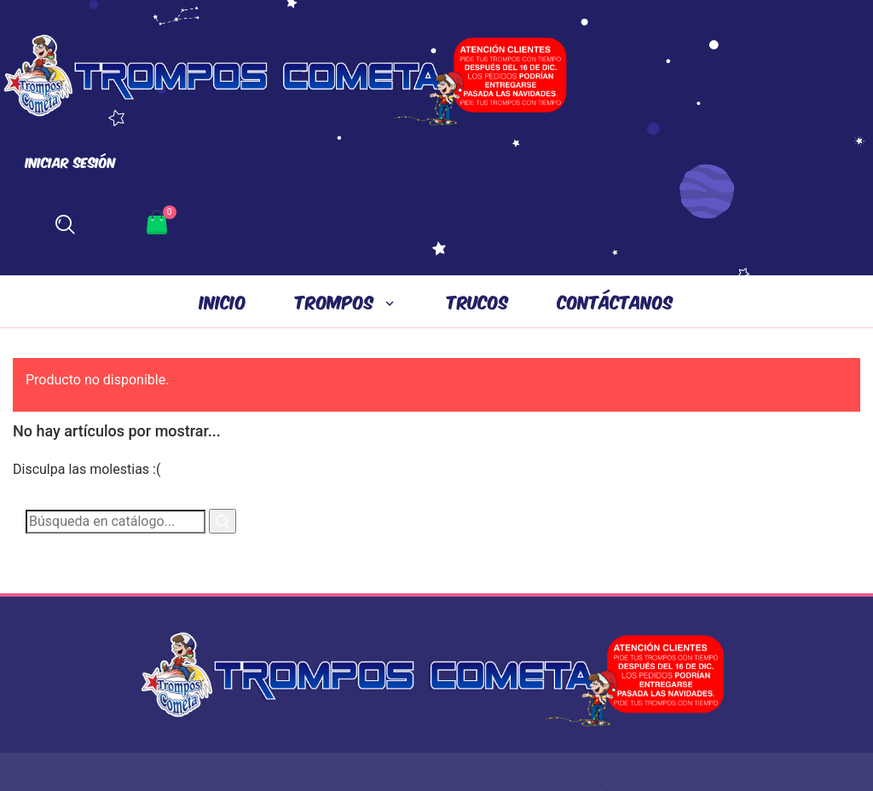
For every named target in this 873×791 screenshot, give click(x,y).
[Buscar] (115, 522)
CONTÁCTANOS (616, 301)
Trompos (337, 301)
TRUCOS (478, 301)
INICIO (222, 301)
